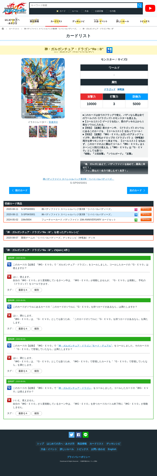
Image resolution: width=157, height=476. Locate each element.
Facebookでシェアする (78, 435)
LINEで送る (85, 435)
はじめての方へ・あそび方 (61, 443)
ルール (75, 11)
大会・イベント (49, 449)
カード (63, 11)
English (112, 449)
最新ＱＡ (23, 290)
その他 (112, 11)
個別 (36, 290)
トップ (40, 443)
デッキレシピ (113, 443)
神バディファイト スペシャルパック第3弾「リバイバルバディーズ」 (51, 29)
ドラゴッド (109, 89)
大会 (87, 11)
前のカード (21, 190)
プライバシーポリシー (78, 457)
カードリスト (14, 29)
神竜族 (120, 89)
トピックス (82, 449)
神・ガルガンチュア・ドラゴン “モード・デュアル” (85, 345)
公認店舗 (99, 11)
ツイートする (72, 435)
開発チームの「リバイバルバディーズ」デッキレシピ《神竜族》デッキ (58, 237)
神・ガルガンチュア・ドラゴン (75, 388)
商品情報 (82, 443)
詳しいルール (67, 449)
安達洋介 (53, 122)
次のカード (136, 190)
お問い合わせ (98, 449)
